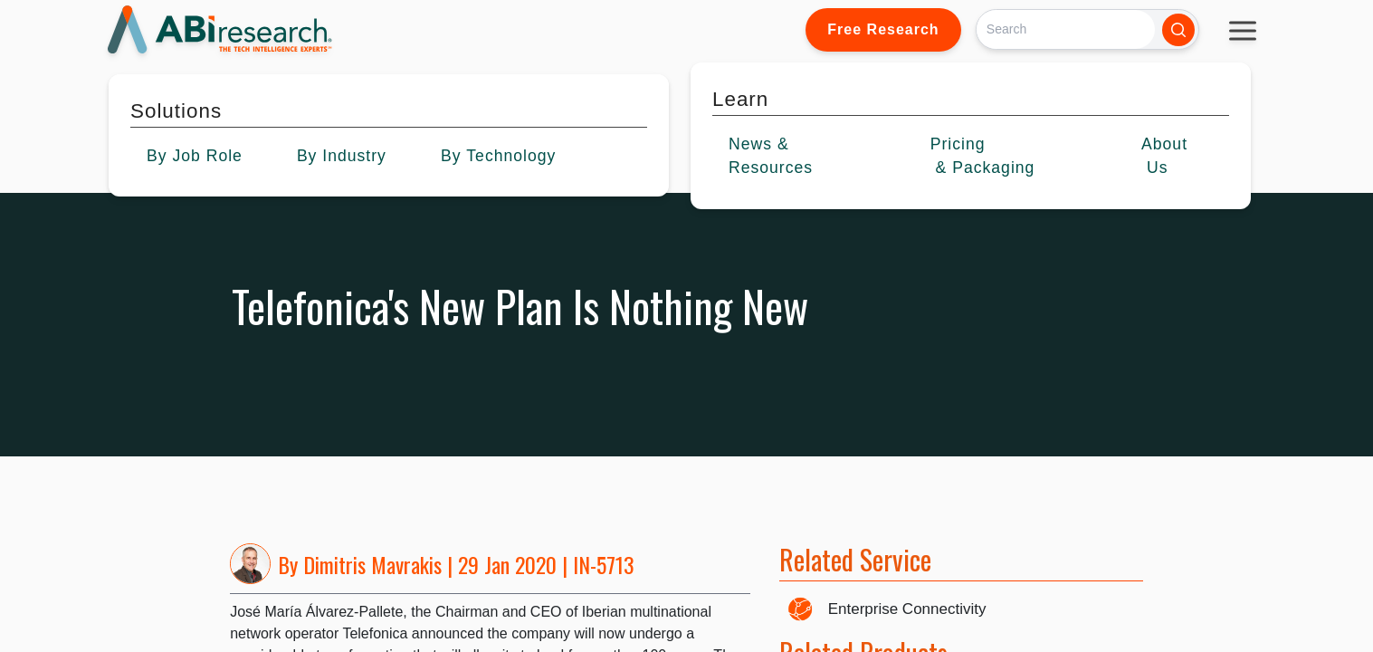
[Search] (1066, 29)
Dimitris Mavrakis (372, 564)
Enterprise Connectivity (907, 609)
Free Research (883, 29)
